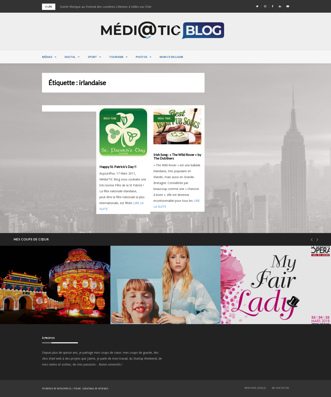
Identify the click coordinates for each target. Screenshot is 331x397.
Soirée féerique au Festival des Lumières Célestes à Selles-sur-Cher (106, 7)
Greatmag (88, 388)
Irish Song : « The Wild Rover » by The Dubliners (177, 156)
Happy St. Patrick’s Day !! (117, 167)
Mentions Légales (255, 387)
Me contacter (280, 387)
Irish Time (110, 118)
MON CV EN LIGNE (171, 57)
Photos (141, 57)
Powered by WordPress (56, 388)
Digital (70, 57)
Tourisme (116, 57)
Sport (92, 57)
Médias (47, 57)
